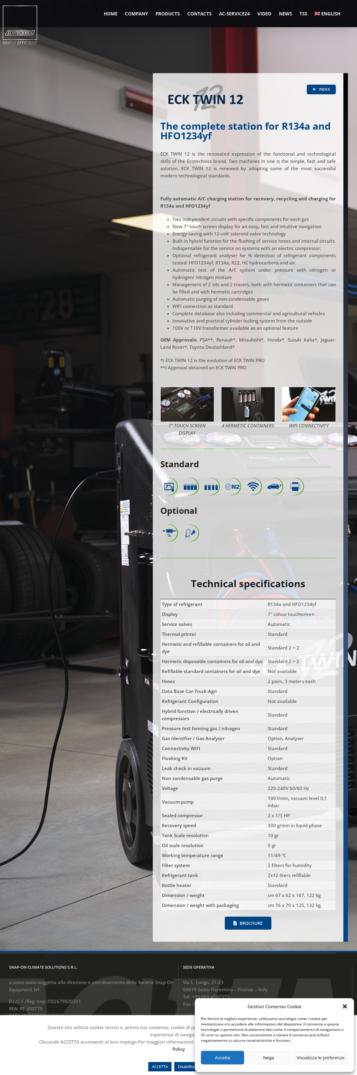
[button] (345, 1006)
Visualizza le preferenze (320, 1057)
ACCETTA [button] (160, 1066)
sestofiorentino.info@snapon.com (219, 961)
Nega (268, 1057)
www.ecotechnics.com (207, 973)
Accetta (222, 1057)
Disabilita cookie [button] (192, 1066)
